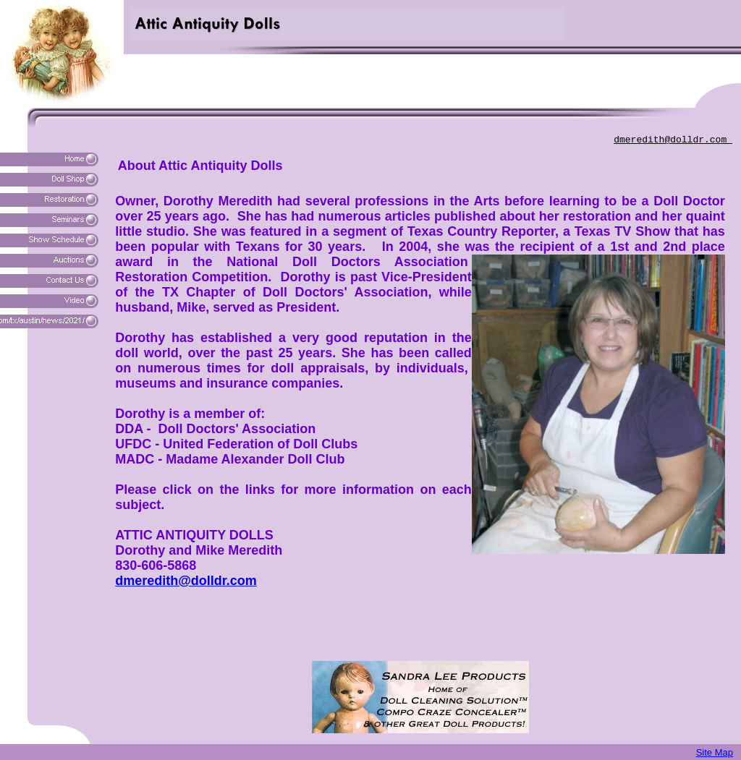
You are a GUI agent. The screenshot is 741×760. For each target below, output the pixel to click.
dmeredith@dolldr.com (673, 140)
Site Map (714, 752)
